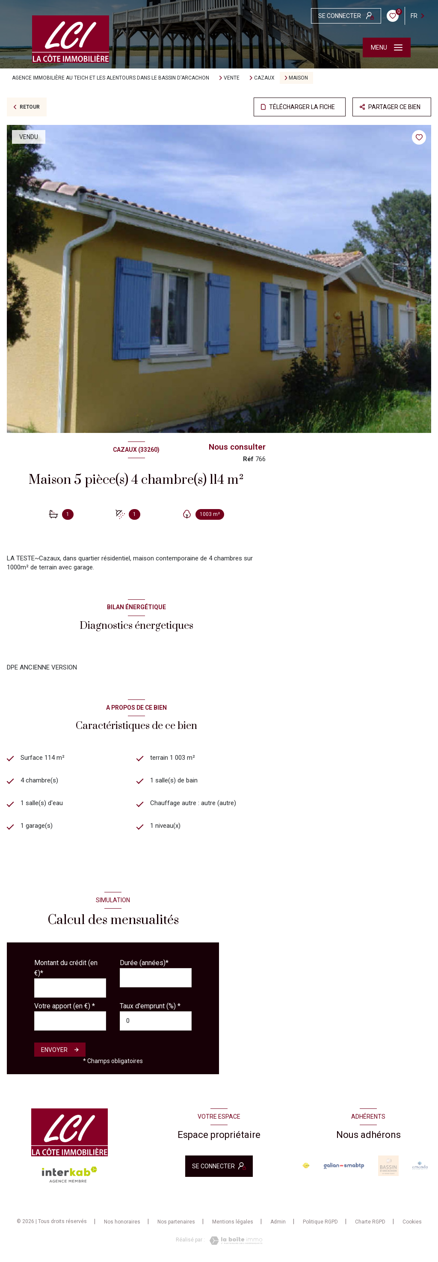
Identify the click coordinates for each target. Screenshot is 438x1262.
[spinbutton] (156, 1021)
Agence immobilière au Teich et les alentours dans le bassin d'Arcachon (110, 78)
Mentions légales (232, 1222)
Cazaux (264, 77)
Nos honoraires (122, 1222)
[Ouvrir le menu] (387, 47)
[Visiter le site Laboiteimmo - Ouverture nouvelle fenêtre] (233, 1240)
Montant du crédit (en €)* (66, 968)
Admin (278, 1222)
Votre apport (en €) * (64, 1006)
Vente (232, 77)
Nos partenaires (176, 1222)
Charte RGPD (370, 1222)
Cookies (412, 1222)
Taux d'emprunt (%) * (150, 1006)
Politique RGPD (320, 1222)
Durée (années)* (144, 963)
